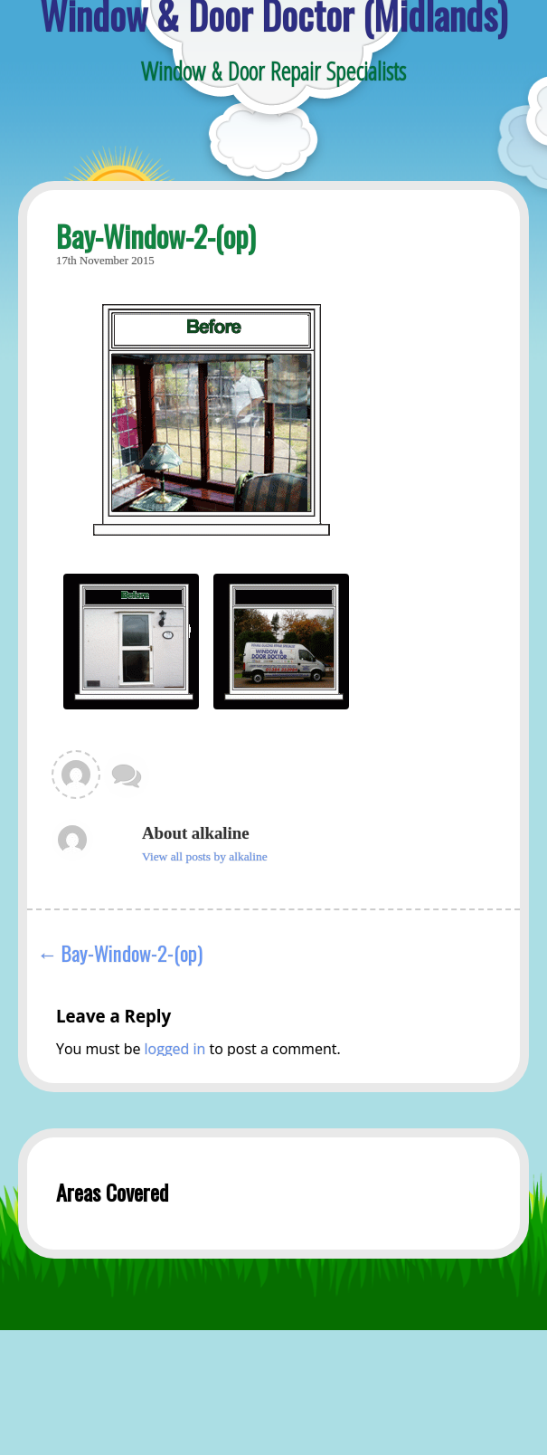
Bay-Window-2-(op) (132, 952)
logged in (175, 1049)
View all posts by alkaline (205, 856)
